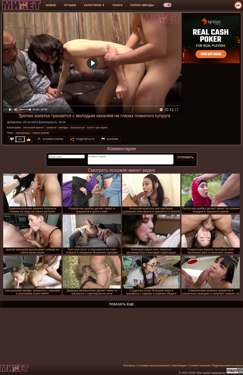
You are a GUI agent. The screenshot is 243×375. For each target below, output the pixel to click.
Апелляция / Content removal (191, 365)
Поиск (118, 5)
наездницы (23, 132)
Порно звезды (142, 5)
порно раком (40, 132)
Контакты (129, 365)
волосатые (78, 127)
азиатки (51, 127)
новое (51, 5)
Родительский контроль (227, 365)
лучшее (70, 5)
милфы (63, 127)
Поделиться (85, 139)
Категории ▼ (94, 5)
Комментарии (53, 139)
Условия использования (154, 365)
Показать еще (121, 304)
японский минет (33, 127)
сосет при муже (97, 127)
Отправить (185, 157)
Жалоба (112, 139)
